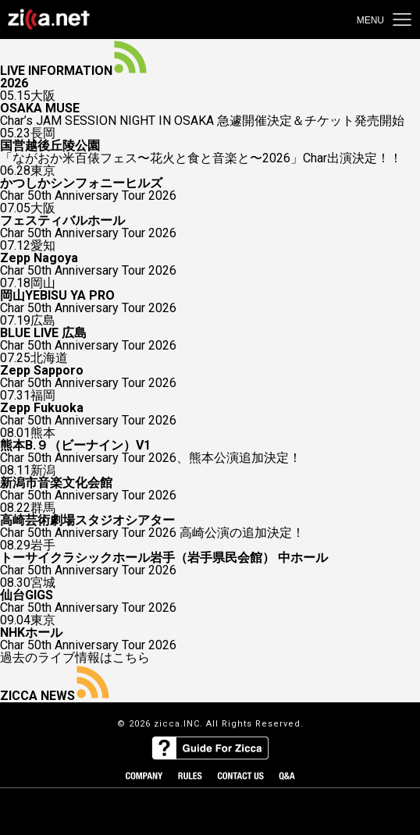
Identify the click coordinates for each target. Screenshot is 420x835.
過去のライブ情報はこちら (75, 658)
